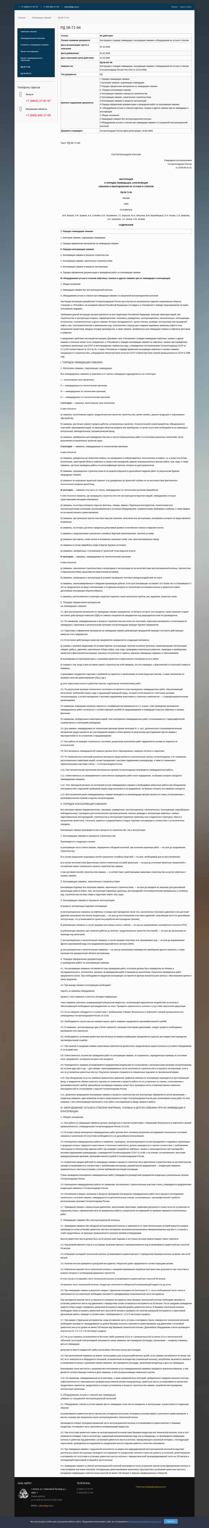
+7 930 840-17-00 (51, 7)
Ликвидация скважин (41, 18)
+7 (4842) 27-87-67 (29, 7)
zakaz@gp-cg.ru (71, 7)
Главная (21, 18)
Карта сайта (185, 7)
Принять (171, 1521)
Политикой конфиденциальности (145, 1521)
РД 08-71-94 (63, 18)
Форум (174, 7)
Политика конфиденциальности (151, 1487)
